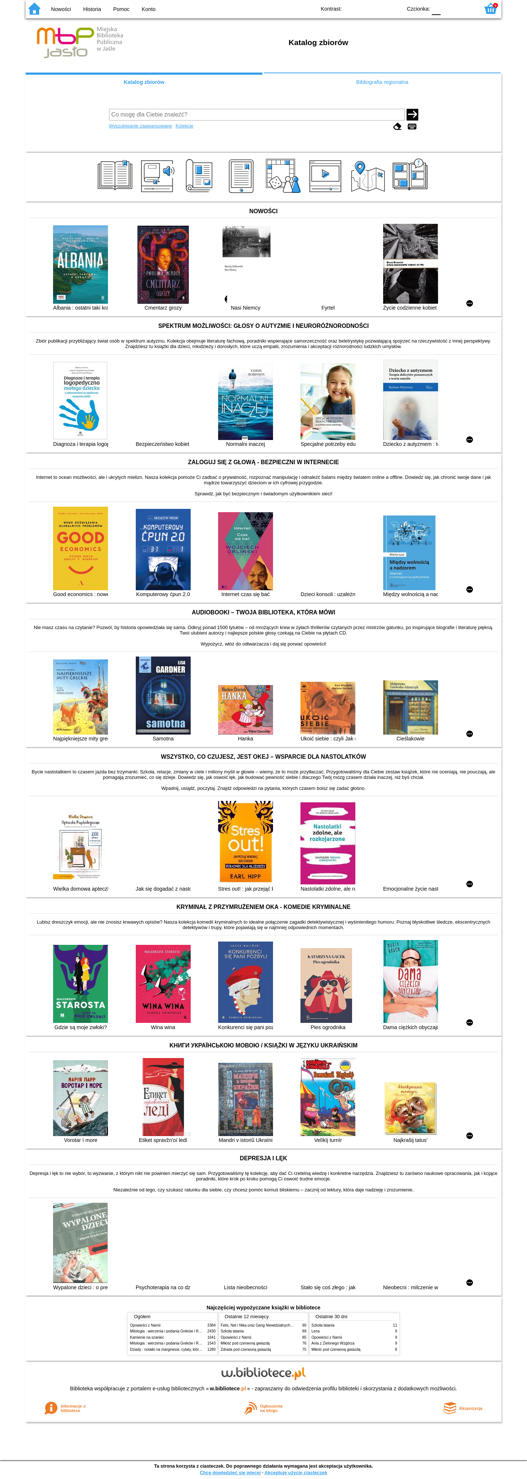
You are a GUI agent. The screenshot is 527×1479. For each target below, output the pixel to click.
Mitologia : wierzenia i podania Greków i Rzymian (170, 1331)
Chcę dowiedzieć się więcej (230, 1472)
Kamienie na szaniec (147, 1337)
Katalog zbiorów (144, 82)
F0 (436, 8)
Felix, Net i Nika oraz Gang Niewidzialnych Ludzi (260, 1325)
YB (380, 8)
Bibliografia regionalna (382, 82)
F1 (448, 8)
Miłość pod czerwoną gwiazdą (245, 1343)
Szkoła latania (232, 1331)
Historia (92, 9)
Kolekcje (184, 126)
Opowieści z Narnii (145, 1325)
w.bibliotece (228, 1388)
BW (365, 8)
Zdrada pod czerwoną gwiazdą (246, 1349)
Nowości (61, 9)
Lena (315, 1331)
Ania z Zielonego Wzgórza (333, 1343)
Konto (149, 9)
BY (394, 8)
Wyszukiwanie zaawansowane (140, 126)
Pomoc (121, 9)
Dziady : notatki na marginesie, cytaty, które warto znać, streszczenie (186, 1349)
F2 (465, 8)
